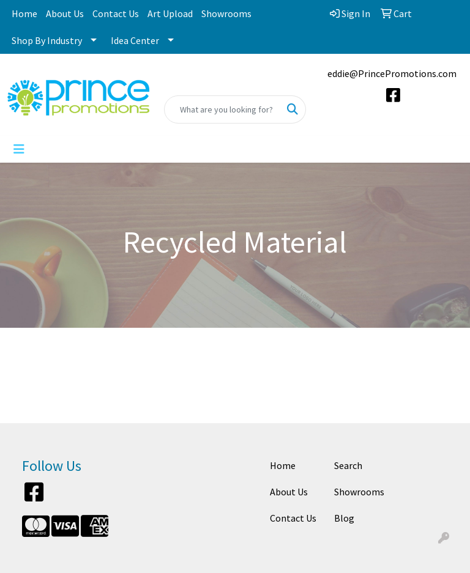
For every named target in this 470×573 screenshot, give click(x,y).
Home (24, 13)
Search (348, 465)
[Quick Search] (222, 109)
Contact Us (115, 13)
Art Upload (170, 13)
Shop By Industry (47, 40)
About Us (65, 13)
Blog (344, 518)
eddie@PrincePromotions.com (392, 73)
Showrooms (226, 13)
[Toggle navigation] (19, 149)
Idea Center (135, 40)
